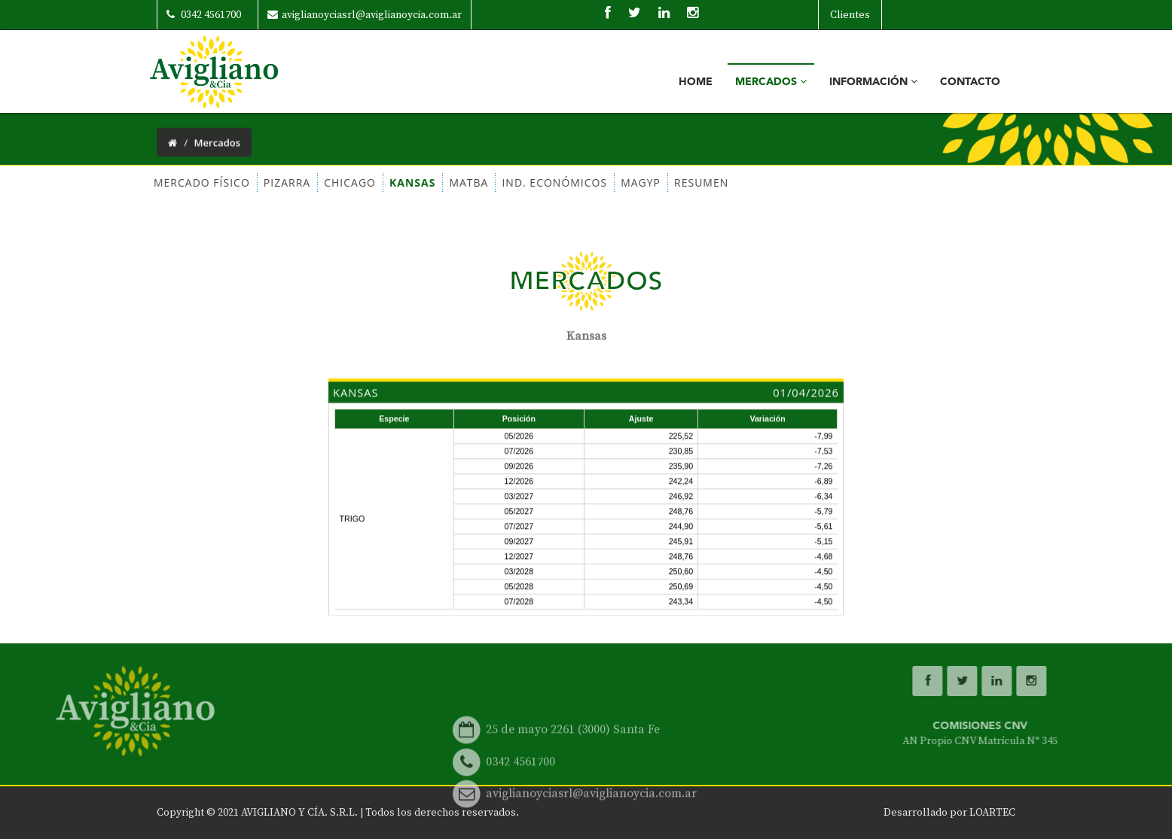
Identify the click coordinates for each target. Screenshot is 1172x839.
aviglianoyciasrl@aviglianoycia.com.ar (364, 15)
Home (696, 81)
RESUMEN (651, 182)
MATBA (418, 182)
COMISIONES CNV (1086, 733)
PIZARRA (236, 182)
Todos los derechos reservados (440, 812)
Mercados (771, 81)
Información (873, 81)
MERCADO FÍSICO (152, 182)
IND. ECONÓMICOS (504, 182)
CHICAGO (300, 182)
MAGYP (591, 182)
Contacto (970, 81)
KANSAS (363, 182)
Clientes (850, 15)
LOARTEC (992, 812)
